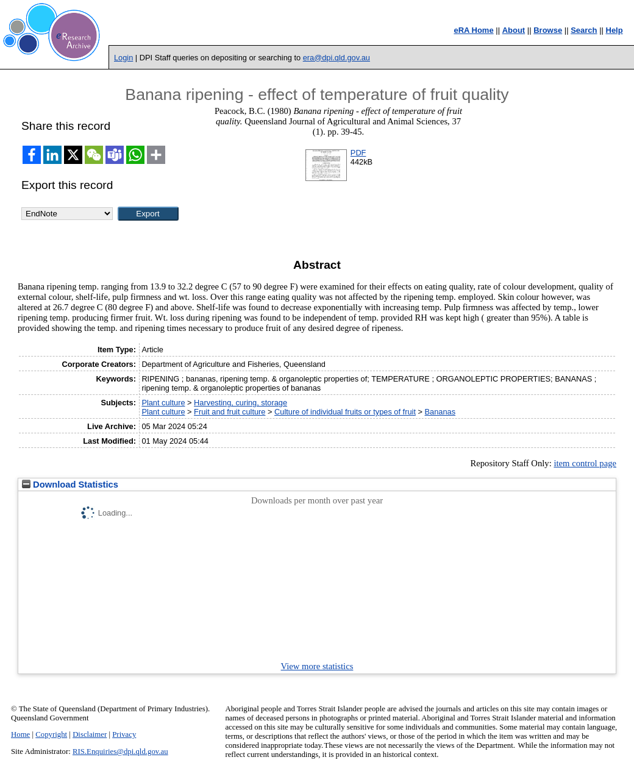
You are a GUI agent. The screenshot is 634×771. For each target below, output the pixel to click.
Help (614, 30)
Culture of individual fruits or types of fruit (345, 411)
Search (584, 30)
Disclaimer (90, 734)
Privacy (124, 734)
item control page (585, 463)
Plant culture (163, 402)
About (513, 30)
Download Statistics (70, 484)
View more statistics (317, 666)
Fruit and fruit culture (229, 411)
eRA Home (473, 30)
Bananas (440, 411)
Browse (547, 30)
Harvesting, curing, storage (240, 402)
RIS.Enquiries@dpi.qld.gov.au (120, 751)
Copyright (51, 734)
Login (123, 57)
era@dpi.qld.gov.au (336, 57)
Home (20, 734)
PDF (358, 152)
